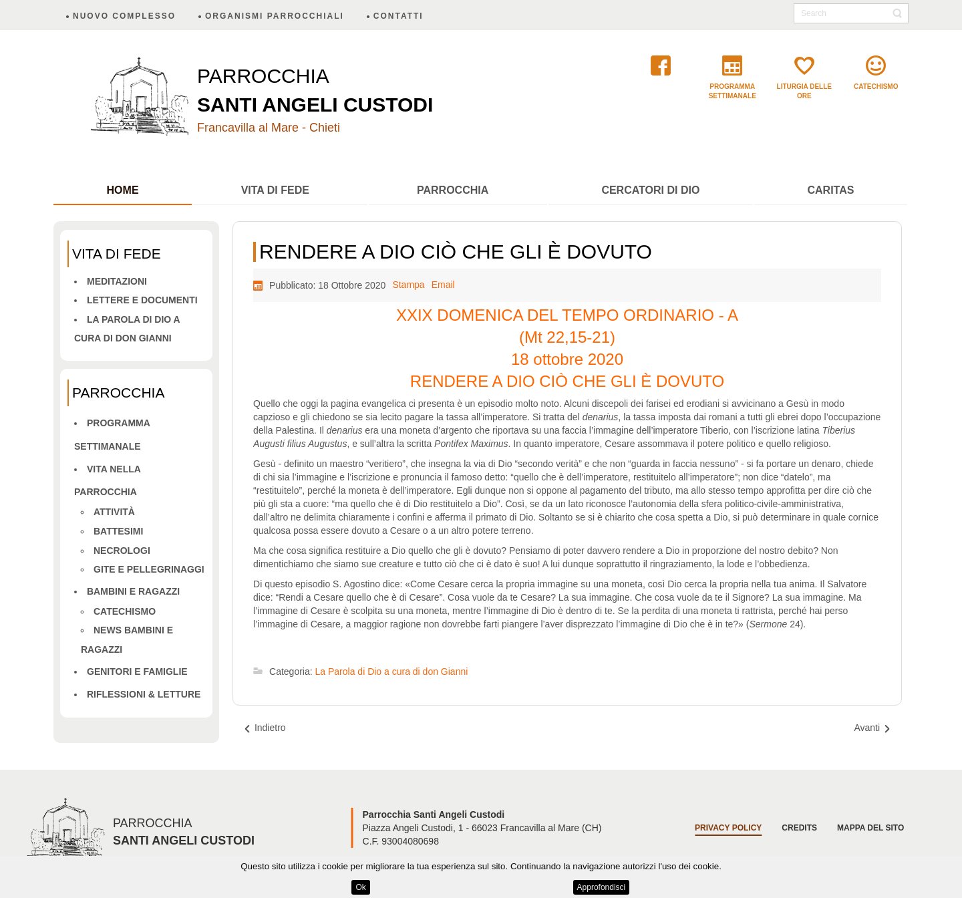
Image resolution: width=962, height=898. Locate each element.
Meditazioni (117, 281)
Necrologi (122, 550)
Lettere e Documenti (142, 300)
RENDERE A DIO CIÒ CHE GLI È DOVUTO (455, 252)
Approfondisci (601, 887)
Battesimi (118, 531)
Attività (114, 511)
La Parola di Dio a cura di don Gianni (391, 671)
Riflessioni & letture (143, 694)
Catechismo (125, 611)
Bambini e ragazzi (133, 591)
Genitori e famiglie (137, 671)
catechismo (876, 86)
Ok (360, 887)
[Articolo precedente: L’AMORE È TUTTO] (264, 728)
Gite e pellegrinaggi (149, 569)
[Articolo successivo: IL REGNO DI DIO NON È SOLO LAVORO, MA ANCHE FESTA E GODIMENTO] (873, 728)
